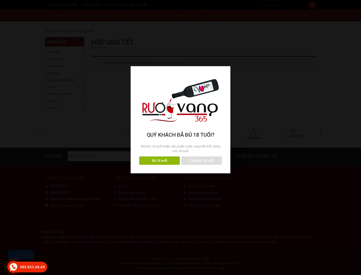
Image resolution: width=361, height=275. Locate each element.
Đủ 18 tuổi (159, 160)
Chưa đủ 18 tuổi (202, 160)
